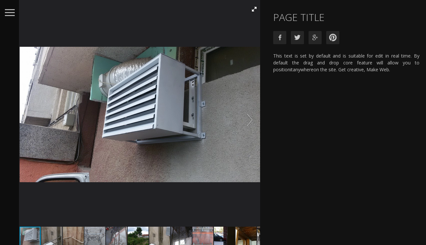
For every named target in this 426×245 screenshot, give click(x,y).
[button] (253, 9)
